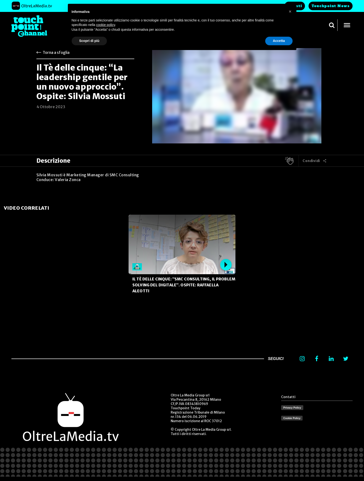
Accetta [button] (279, 41)
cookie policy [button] (105, 25)
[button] (290, 11)
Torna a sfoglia (56, 52)
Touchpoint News (330, 6)
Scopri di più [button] (89, 41)
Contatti (288, 397)
